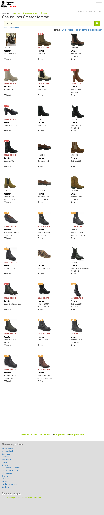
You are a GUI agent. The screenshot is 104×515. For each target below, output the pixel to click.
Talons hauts (7, 448)
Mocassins (6, 459)
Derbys (5, 465)
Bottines (5, 479)
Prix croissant (81, 30)
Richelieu (6, 457)
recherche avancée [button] (12, 27)
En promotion (67, 30)
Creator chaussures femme (90, 11)
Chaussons (7, 473)
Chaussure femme (30, 13)
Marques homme (61, 434)
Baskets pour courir (10, 484)
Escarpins (6, 462)
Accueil (17, 13)
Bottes (5, 481)
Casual (5, 476)
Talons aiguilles (8, 451)
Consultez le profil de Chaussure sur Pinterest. (22, 498)
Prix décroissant (95, 30)
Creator (44, 13)
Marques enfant (77, 434)
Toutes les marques (28, 434)
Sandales (6, 454)
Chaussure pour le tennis (12, 468)
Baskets (5, 487)
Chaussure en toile (10, 470)
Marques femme (45, 434)
